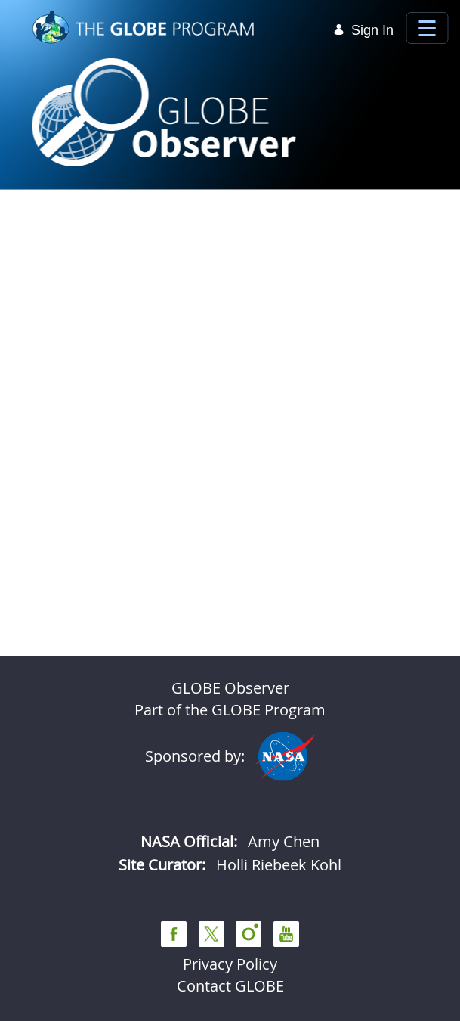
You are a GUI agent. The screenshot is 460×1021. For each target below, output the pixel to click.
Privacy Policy (230, 964)
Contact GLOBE (230, 986)
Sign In (363, 30)
